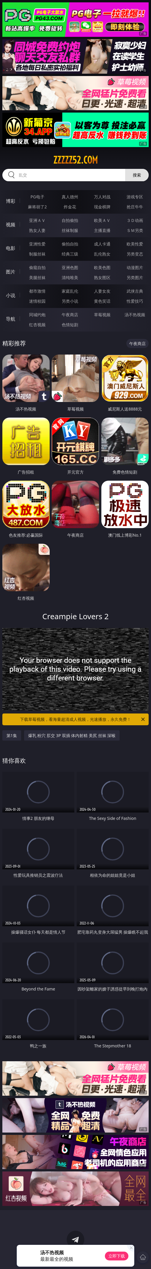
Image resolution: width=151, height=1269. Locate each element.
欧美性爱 (135, 244)
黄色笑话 (102, 301)
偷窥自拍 (37, 267)
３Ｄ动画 (135, 220)
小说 (10, 295)
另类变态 (135, 254)
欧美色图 (102, 267)
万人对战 (102, 197)
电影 (10, 248)
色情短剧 (70, 324)
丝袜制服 (70, 230)
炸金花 (70, 207)
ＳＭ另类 (135, 230)
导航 (10, 319)
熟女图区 (102, 277)
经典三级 (70, 254)
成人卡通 (102, 244)
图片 (10, 271)
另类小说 (70, 301)
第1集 (11, 735)
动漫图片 (135, 267)
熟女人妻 (37, 230)
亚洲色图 (70, 267)
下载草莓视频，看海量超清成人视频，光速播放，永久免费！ (83, 719)
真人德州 (70, 197)
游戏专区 (135, 197)
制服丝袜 (37, 254)
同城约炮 (37, 314)
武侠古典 (135, 291)
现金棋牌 (102, 207)
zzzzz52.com (75, 160)
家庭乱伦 (70, 291)
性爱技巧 (135, 301)
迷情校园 (37, 301)
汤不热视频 (135, 314)
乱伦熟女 (102, 254)
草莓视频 (102, 314)
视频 (10, 224)
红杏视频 (37, 324)
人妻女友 (102, 291)
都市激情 (37, 291)
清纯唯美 (70, 277)
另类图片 (135, 277)
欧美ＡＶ (102, 220)
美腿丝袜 (37, 277)
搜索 (137, 175)
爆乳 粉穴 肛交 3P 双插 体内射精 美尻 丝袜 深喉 (72, 735)
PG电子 (37, 197)
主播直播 (102, 230)
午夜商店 (70, 314)
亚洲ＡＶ (37, 220)
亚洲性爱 (37, 244)
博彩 (10, 201)
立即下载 (116, 1256)
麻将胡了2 (37, 207)
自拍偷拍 (70, 220)
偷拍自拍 (70, 244)
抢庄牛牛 (135, 207)
